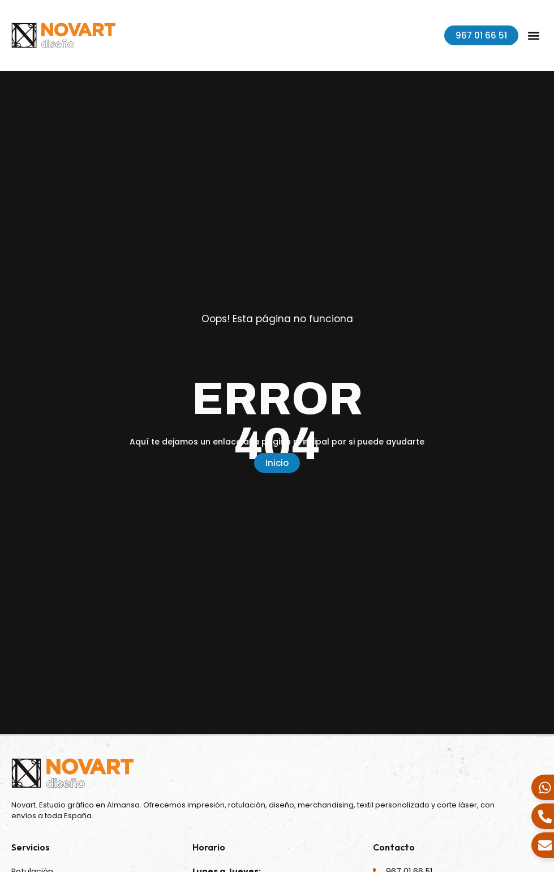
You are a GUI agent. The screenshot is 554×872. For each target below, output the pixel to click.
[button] (533, 35)
